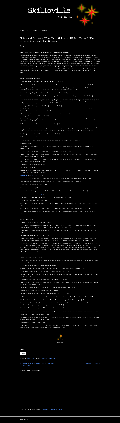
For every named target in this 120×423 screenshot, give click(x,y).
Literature (29, 358)
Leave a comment (52, 358)
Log (28, 30)
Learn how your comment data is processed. (53, 409)
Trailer (34, 175)
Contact (35, 30)
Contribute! (44, 30)
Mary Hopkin (23, 194)
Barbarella (23, 175)
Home (22, 30)
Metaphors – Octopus (93, 363)
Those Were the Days (36, 194)
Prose (33, 358)
